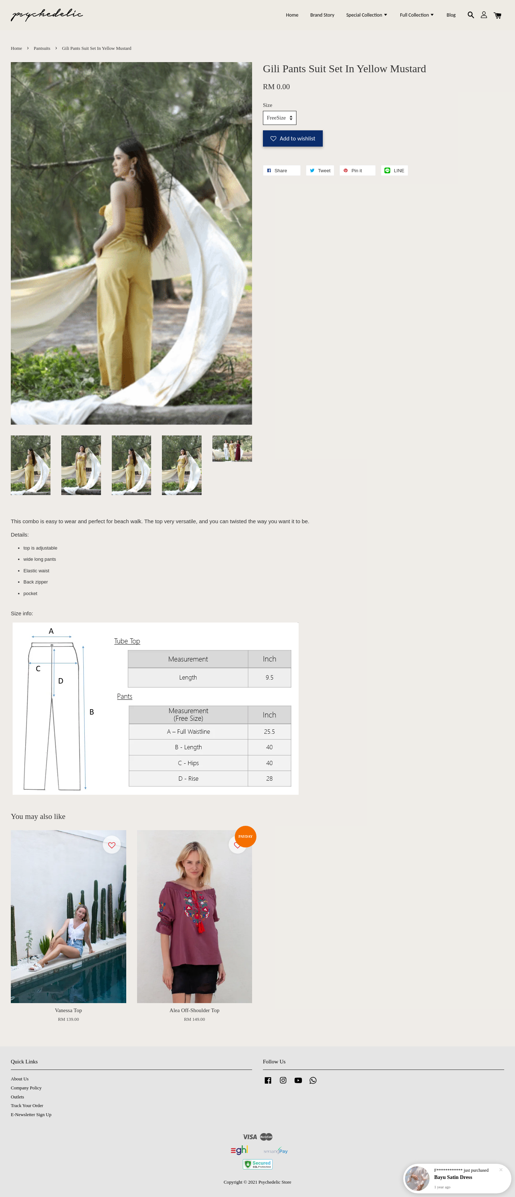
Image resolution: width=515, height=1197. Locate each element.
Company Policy (26, 1087)
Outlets (17, 1097)
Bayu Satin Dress (453, 1177)
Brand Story (322, 15)
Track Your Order (27, 1105)
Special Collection (367, 15)
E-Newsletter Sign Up (31, 1114)
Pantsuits (42, 48)
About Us (19, 1078)
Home (292, 15)
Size (267, 105)
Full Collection (417, 15)
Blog (451, 15)
